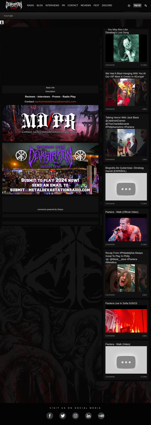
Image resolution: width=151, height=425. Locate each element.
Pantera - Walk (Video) (117, 344)
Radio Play (69, 96)
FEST (96, 5)
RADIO (30, 5)
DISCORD (107, 5)
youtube (8, 16)
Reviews (30, 96)
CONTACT (73, 5)
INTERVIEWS (52, 5)
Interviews (44, 96)
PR (63, 5)
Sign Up (137, 5)
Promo (56, 96)
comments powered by (50, 209)
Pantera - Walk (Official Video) (121, 212)
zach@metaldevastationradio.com (55, 101)
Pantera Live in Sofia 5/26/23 (121, 303)
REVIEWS (86, 5)
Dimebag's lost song (117, 32)
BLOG (40, 5)
